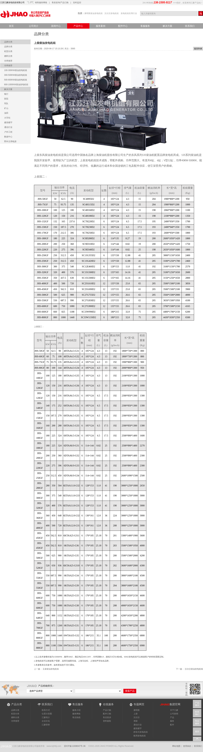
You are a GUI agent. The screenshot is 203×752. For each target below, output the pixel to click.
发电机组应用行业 (129, 13)
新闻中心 (56, 26)
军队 (6, 103)
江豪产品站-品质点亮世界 (25, 14)
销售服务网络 (41, 2)
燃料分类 (8, 56)
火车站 (7, 118)
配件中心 (123, 26)
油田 (6, 113)
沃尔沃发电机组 (111, 13)
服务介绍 (76, 710)
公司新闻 (174, 714)
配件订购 (107, 714)
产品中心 (78, 26)
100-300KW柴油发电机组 (15, 70)
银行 (6, 94)
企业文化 (46, 721)
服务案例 (100, 26)
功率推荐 (8, 61)
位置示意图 (47, 714)
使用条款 (187, 746)
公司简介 (33, 26)
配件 (172, 725)
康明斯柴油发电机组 (93, 13)
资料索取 (107, 721)
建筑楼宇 (8, 122)
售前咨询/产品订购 (60, 2)
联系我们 (190, 26)
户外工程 (8, 132)
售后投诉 (107, 717)
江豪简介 (46, 717)
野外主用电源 (10, 141)
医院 (6, 99)
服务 (172, 721)
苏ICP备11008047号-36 (75, 746)
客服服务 (145, 26)
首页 (11, 26)
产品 (172, 717)
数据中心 (8, 137)
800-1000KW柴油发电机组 (16, 84)
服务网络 (76, 714)
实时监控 (77, 2)
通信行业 (8, 127)
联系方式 (46, 710)
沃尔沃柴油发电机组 (194, 669)
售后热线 (76, 717)
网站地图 (176, 746)
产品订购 (107, 710)
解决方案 (167, 26)
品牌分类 (8, 42)
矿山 (6, 108)
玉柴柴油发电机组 (51, 669)
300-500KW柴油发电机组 (15, 75)
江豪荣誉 (46, 725)
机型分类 (8, 51)
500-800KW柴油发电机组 (15, 80)
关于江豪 (174, 710)
